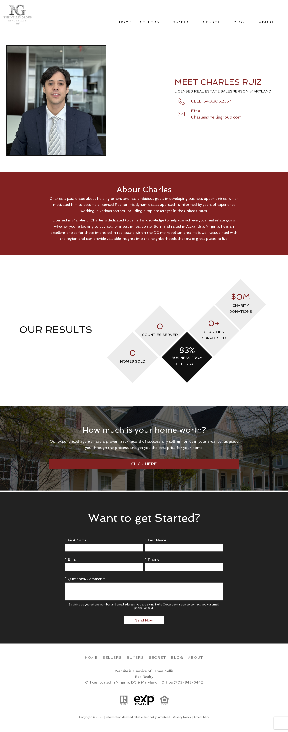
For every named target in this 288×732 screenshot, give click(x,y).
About (195, 657)
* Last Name (155, 540)
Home (125, 22)
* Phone (152, 559)
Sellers (112, 657)
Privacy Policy (182, 717)
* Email (71, 559)
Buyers (135, 657)
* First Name (75, 540)
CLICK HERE (144, 464)
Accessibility (201, 717)
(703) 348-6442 (188, 682)
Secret (157, 657)
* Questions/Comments (85, 579)
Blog (177, 657)
